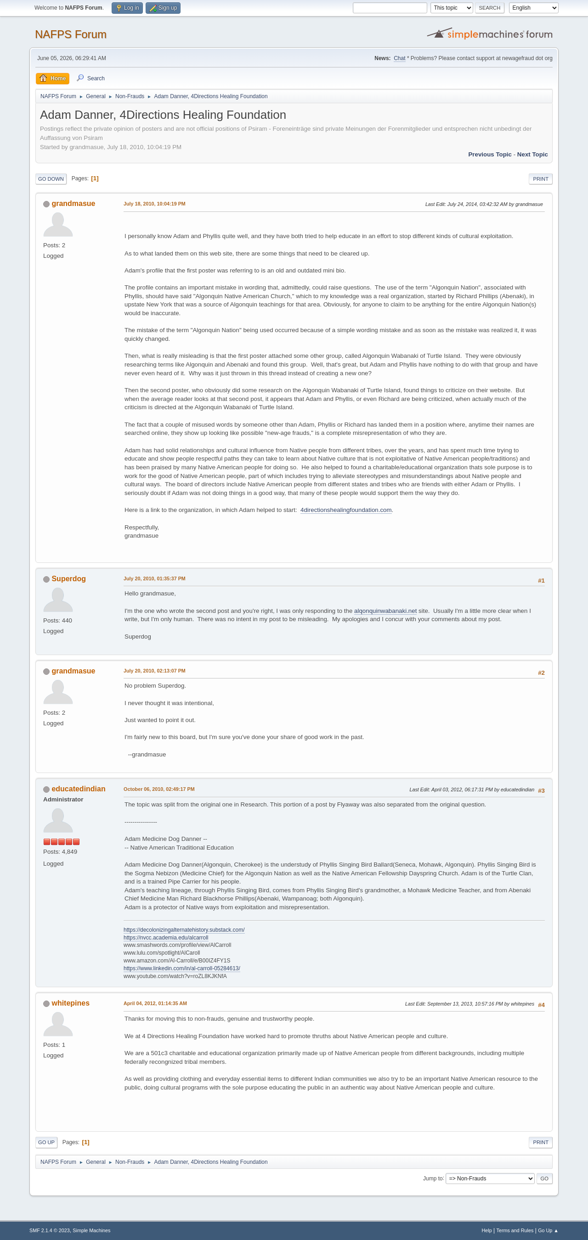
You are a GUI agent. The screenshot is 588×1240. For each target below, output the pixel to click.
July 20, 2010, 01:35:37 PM (155, 578)
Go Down (51, 179)
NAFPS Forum (71, 34)
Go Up (46, 1142)
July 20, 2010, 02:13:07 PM (155, 670)
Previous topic (490, 154)
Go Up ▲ (548, 1230)
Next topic (532, 154)
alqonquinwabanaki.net (385, 610)
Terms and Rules (515, 1230)
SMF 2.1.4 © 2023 (49, 1230)
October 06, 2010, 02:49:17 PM (159, 789)
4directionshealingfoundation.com (346, 509)
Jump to (433, 1178)
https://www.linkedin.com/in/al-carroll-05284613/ (182, 968)
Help (487, 1230)
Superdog (68, 579)
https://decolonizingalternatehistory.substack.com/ (184, 930)
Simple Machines (91, 1230)
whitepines (70, 1003)
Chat (399, 58)
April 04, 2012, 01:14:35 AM (155, 1003)
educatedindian (78, 789)
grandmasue (73, 203)
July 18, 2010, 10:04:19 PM (155, 203)
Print (540, 179)
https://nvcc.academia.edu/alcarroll (166, 937)
